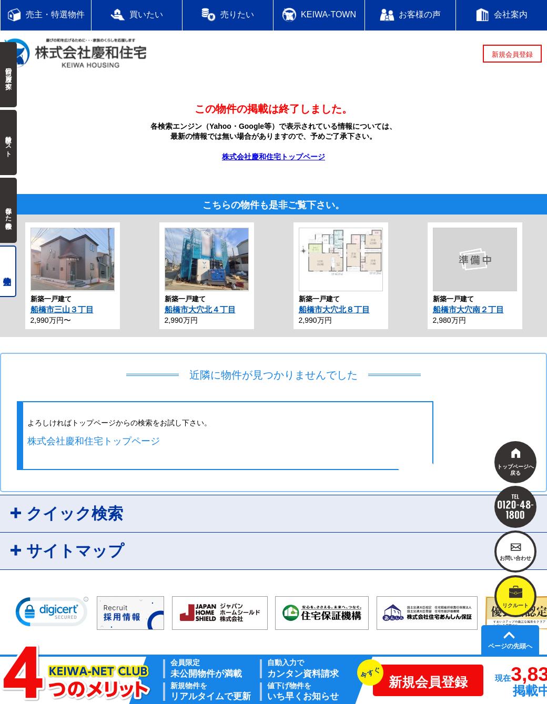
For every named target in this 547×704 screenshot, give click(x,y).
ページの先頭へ (510, 646)
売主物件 (8, 271)
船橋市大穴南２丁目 (468, 309)
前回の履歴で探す (8, 75)
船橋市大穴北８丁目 (334, 309)
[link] (52, 614)
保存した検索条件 (8, 210)
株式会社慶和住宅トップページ (273, 156)
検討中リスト (8, 142)
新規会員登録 (512, 54)
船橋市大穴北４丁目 (200, 309)
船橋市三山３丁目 (62, 309)
